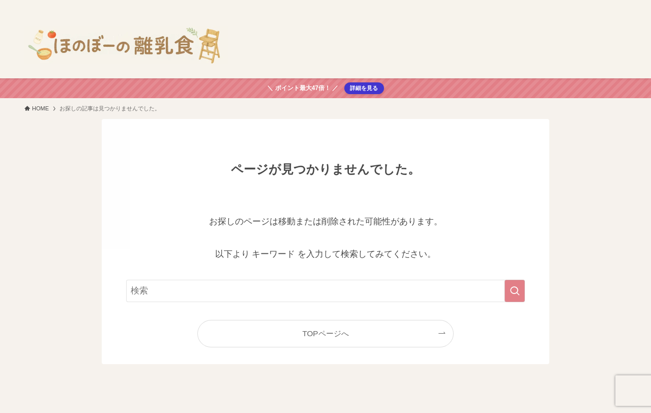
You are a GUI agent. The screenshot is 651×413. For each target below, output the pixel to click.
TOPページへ (325, 333)
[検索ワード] (325, 291)
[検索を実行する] (515, 291)
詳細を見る (364, 88)
